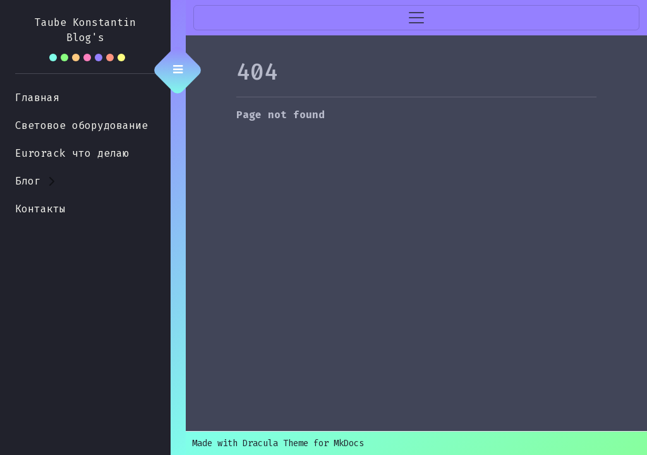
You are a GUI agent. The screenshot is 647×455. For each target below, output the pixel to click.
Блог (27, 181)
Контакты (40, 208)
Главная (37, 97)
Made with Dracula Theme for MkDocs (278, 443)
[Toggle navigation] (416, 17)
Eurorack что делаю (72, 153)
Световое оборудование (81, 125)
